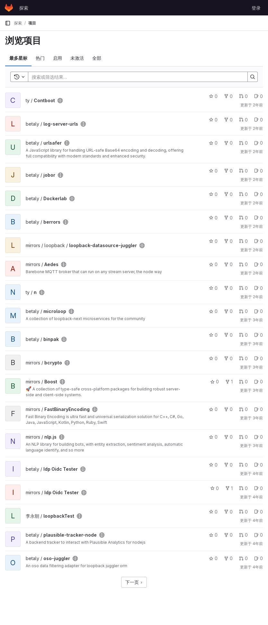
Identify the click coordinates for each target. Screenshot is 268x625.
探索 (23, 8)
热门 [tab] (40, 58)
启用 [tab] (57, 58)
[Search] (134, 77)
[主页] (9, 8)
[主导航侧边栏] (8, 23)
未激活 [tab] (77, 58)
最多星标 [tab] (18, 58)
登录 (256, 8)
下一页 (134, 582)
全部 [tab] (96, 58)
